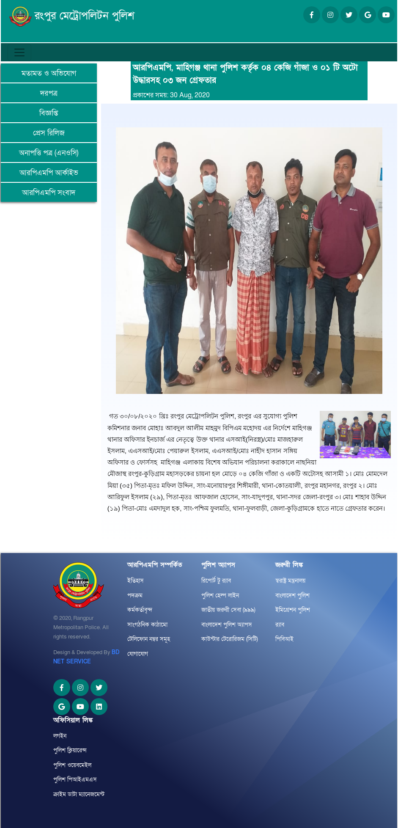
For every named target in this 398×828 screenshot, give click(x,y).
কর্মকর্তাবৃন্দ (139, 610)
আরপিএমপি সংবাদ (48, 193)
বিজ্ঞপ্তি (48, 113)
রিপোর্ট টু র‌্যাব (216, 581)
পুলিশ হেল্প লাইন (220, 595)
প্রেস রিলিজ (49, 133)
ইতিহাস (135, 581)
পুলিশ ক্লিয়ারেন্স (70, 750)
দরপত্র (49, 93)
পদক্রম (135, 595)
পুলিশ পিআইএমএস (75, 780)
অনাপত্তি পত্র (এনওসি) (48, 153)
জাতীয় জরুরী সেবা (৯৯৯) (228, 610)
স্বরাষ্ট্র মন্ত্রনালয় (290, 581)
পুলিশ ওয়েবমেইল (72, 765)
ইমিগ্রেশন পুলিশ (292, 610)
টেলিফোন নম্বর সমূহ (148, 639)
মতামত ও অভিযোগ (49, 73)
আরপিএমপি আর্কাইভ (48, 173)
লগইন (59, 736)
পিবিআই (284, 639)
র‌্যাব (279, 625)
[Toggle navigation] (19, 52)
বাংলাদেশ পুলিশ (292, 595)
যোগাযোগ (137, 654)
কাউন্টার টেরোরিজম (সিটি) (229, 639)
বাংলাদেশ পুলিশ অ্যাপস (226, 625)
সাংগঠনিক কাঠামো (147, 625)
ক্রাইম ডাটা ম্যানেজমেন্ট (78, 794)
